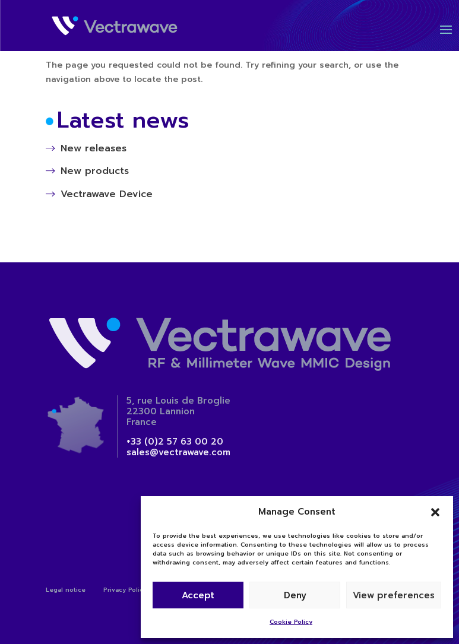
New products (95, 171)
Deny (295, 595)
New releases (93, 148)
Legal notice (66, 589)
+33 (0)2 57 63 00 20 (174, 441)
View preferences (394, 595)
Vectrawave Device (107, 194)
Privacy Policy (125, 589)
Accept (198, 595)
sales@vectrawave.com (178, 452)
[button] (435, 512)
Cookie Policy (291, 621)
